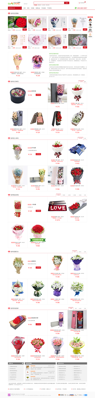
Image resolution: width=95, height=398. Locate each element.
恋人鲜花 (80, 138)
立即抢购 (38, 94)
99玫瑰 (32, 8)
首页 (25, 8)
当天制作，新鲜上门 (46, 389)
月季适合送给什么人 (62, 374)
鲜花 (28, 8)
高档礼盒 (38, 8)
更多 (85, 81)
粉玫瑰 (64, 195)
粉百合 (80, 251)
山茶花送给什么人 (62, 377)
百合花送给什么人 (62, 379)
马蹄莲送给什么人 (77, 377)
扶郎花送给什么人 (77, 368)
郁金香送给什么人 (62, 372)
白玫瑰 (69, 195)
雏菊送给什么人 (76, 374)
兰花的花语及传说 (13, 372)
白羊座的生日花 (12, 379)
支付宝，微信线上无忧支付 (79, 389)
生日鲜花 (43, 5)
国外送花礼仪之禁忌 (62, 366)
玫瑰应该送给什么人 (77, 379)
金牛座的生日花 (12, 368)
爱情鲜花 (39, 5)
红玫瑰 (58, 195)
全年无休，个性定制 (62, 389)
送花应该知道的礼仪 (62, 370)
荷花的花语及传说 (13, 377)
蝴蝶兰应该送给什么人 (78, 372)
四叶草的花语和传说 (13, 370)
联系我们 (12, 394)
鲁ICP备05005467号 (17, 394)
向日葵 (80, 308)
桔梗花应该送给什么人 (78, 370)
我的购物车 (82, 2)
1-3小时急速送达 (29, 389)
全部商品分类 (15, 8)
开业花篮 (43, 8)
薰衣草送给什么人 (77, 366)
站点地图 (23, 394)
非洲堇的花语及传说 (13, 366)
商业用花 (47, 5)
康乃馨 (71, 308)
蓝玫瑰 (74, 195)
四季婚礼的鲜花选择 (62, 368)
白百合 (74, 251)
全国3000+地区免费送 (15, 389)
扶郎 (76, 308)
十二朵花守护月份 (13, 374)
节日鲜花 (35, 5)
